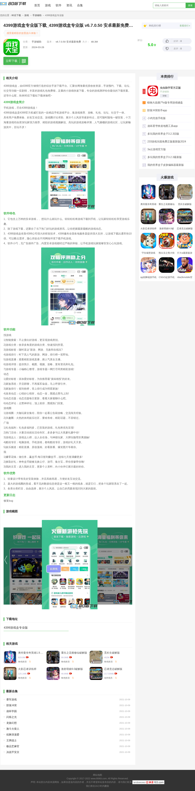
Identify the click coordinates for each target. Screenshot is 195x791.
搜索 (190, 5)
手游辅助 (37, 15)
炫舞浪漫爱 (12, 734)
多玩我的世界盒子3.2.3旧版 (163, 133)
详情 (164, 96)
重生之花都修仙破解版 (74, 652)
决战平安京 (12, 752)
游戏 (48, 5)
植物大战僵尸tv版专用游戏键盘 (165, 102)
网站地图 (97, 775)
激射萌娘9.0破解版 (72, 669)
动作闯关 (108, 678)
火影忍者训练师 (27, 669)
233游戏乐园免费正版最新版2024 (166, 141)
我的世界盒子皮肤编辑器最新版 (165, 165)
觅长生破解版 (112, 652)
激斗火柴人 (12, 728)
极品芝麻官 (12, 746)
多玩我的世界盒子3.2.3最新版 (164, 157)
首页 (37, 5)
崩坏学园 (11, 711)
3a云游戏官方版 (156, 149)
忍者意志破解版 (113, 669)
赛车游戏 (11, 699)
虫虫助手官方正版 (170, 88)
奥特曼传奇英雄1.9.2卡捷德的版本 (31, 652)
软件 (58, 5)
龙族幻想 (11, 722)
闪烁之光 (11, 717)
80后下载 (16, 15)
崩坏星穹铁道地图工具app (162, 126)
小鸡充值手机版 (156, 118)
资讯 (69, 5)
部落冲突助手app (157, 110)
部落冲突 (11, 705)
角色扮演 (22, 661)
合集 (80, 5)
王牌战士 (11, 740)
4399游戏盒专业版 (16, 627)
